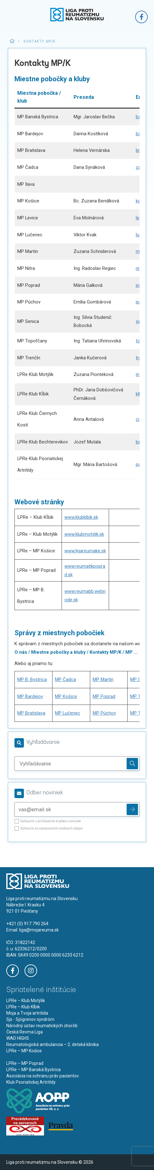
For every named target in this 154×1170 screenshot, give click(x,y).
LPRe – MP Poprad (24, 1063)
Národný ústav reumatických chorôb (42, 1025)
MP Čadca (65, 679)
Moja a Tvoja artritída (27, 1013)
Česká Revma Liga (24, 1031)
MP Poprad (104, 696)
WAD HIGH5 (17, 1038)
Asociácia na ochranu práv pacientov (42, 1075)
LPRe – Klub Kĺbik (23, 1006)
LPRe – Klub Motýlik (25, 1000)
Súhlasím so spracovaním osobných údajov (48, 829)
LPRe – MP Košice (24, 1050)
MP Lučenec (67, 713)
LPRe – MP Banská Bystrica (33, 1069)
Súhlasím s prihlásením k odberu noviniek (47, 822)
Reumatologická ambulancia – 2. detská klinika (52, 1044)
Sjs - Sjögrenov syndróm (30, 1019)
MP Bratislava (31, 713)
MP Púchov (104, 713)
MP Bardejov (30, 696)
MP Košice (66, 696)
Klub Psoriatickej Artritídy (31, 1082)
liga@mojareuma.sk (39, 929)
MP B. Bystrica (32, 679)
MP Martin (103, 679)
